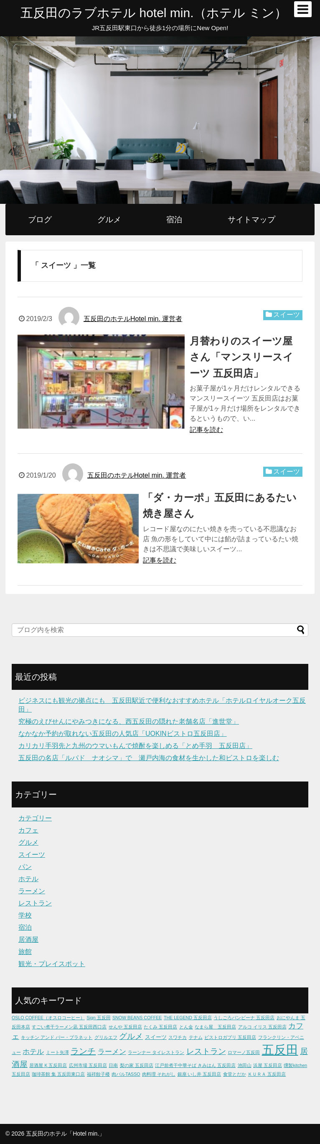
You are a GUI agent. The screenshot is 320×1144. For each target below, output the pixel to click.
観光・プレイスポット (51, 963)
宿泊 (174, 219)
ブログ (40, 219)
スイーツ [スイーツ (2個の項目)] (156, 1037)
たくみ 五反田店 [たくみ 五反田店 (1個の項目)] (160, 1026)
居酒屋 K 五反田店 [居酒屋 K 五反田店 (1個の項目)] (48, 1065)
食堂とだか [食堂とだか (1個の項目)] (234, 1074)
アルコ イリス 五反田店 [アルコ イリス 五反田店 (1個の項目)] (262, 1026)
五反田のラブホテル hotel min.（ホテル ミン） (153, 13)
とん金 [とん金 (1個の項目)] (186, 1026)
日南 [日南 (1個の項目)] (113, 1065)
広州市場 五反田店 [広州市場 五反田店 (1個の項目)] (88, 1065)
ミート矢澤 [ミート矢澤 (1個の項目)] (57, 1052)
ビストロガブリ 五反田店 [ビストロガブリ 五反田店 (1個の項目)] (230, 1037)
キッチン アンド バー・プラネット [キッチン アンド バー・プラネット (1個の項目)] (56, 1037)
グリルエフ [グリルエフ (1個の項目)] (105, 1037)
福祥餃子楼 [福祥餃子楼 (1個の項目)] (98, 1074)
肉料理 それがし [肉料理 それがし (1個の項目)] (158, 1074)
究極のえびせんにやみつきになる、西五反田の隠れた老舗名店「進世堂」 (128, 721)
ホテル (28, 878)
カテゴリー (35, 818)
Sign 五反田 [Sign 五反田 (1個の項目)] (98, 1017)
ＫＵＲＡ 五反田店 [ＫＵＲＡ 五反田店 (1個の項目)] (267, 1074)
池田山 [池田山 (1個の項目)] (244, 1065)
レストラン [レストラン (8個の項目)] (206, 1051)
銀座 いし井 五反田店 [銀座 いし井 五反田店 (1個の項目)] (199, 1074)
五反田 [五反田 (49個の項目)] (280, 1050)
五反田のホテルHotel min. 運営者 (133, 318)
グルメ (109, 219)
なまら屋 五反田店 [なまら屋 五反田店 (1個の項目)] (215, 1026)
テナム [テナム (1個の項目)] (196, 1037)
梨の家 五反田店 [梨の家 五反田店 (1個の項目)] (136, 1065)
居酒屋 (28, 939)
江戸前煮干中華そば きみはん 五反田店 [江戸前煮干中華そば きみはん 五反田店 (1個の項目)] (195, 1065)
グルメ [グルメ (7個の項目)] (131, 1036)
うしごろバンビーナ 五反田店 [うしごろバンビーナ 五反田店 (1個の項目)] (243, 1017)
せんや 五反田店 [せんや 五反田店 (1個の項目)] (125, 1026)
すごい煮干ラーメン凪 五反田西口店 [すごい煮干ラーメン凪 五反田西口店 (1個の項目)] (69, 1026)
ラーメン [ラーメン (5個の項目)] (112, 1052)
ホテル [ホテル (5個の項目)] (33, 1052)
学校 (25, 915)
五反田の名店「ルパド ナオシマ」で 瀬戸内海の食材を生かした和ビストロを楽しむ (148, 757)
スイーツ (286, 314)
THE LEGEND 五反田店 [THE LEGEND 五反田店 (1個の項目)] (188, 1017)
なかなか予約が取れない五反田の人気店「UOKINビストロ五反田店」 (122, 733)
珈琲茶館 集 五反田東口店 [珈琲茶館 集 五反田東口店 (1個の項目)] (58, 1074)
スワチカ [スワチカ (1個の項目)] (177, 1037)
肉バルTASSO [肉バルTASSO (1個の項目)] (126, 1074)
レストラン (35, 903)
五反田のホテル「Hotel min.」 (65, 1133)
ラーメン (31, 891)
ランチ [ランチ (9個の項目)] (83, 1051)
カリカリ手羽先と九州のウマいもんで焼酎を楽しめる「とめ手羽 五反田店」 (135, 745)
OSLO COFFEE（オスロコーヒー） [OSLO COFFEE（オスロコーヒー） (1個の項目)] (48, 1017)
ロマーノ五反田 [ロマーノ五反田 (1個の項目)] (244, 1052)
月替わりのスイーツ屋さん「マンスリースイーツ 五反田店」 (241, 357)
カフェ (28, 830)
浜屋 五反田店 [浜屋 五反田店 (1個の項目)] (267, 1065)
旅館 (25, 951)
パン (25, 866)
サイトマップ (251, 219)
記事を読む (206, 429)
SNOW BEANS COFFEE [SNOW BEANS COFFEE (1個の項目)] (137, 1017)
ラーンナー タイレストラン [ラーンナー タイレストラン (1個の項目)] (156, 1052)
